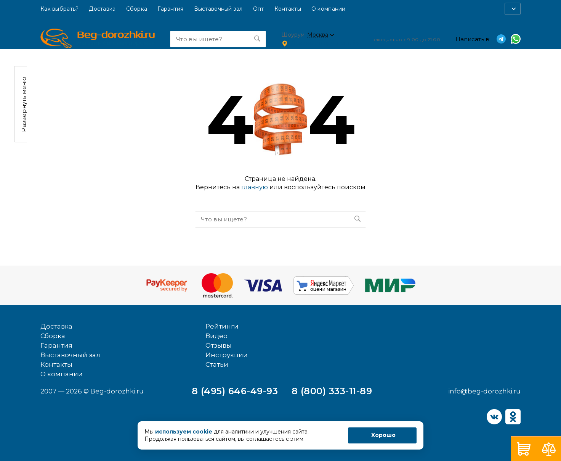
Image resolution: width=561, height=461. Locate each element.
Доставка (102, 9)
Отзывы (218, 345)
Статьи (216, 364)
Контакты (287, 9)
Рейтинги (222, 326)
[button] (513, 9)
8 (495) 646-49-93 (235, 391)
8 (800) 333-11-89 (332, 391)
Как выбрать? (59, 9)
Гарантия (170, 9)
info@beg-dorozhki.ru (484, 391)
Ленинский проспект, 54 (325, 42)
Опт (258, 9)
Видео (216, 336)
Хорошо (383, 435)
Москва (317, 35)
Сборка (136, 9)
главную (254, 187)
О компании (328, 9)
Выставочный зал (218, 9)
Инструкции (226, 355)
